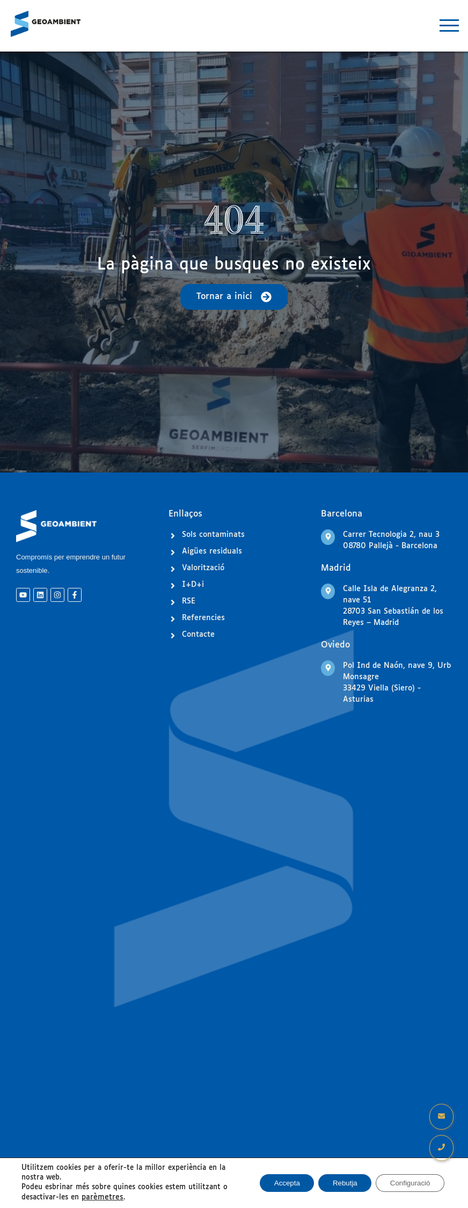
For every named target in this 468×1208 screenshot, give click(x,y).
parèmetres (101, 1197)
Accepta (274, 1183)
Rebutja (336, 1183)
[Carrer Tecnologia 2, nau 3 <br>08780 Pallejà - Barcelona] (328, 537)
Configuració (407, 1183)
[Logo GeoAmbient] (46, 24)
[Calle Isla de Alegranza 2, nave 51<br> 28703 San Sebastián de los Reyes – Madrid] (328, 591)
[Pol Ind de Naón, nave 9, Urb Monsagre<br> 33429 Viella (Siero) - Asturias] (328, 668)
